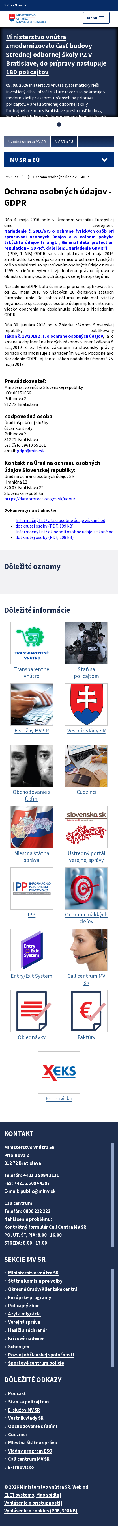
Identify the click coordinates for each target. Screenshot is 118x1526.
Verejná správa (24, 1322)
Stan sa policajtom (28, 1402)
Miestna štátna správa (32, 1443)
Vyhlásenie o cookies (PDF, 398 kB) (41, 1511)
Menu (96, 17)
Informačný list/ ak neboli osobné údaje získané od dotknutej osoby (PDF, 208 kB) (64, 534)
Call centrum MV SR (29, 1459)
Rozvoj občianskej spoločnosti (41, 1355)
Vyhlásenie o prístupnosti (32, 1503)
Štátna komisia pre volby (35, 1281)
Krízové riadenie (26, 1338)
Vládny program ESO (30, 1451)
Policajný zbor (23, 1305)
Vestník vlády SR (26, 1418)
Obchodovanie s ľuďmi (32, 1426)
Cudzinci (17, 1434)
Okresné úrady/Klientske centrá (43, 1289)
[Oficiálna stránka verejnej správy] (19, 5)
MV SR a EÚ (64, 141)
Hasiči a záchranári (28, 1330)
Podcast (17, 1393)
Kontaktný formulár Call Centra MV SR (45, 1227)
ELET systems (19, 1495)
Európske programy (29, 1297)
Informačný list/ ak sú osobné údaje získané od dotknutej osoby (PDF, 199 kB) (60, 523)
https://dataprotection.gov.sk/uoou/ (39, 499)
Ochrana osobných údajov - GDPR (61, 176)
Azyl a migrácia (24, 1314)
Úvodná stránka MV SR (27, 141)
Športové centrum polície (36, 1363)
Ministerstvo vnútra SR (33, 1273)
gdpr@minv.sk (30, 451)
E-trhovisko (21, 1467)
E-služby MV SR (24, 1410)
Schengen (18, 1346)
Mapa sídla (47, 1495)
